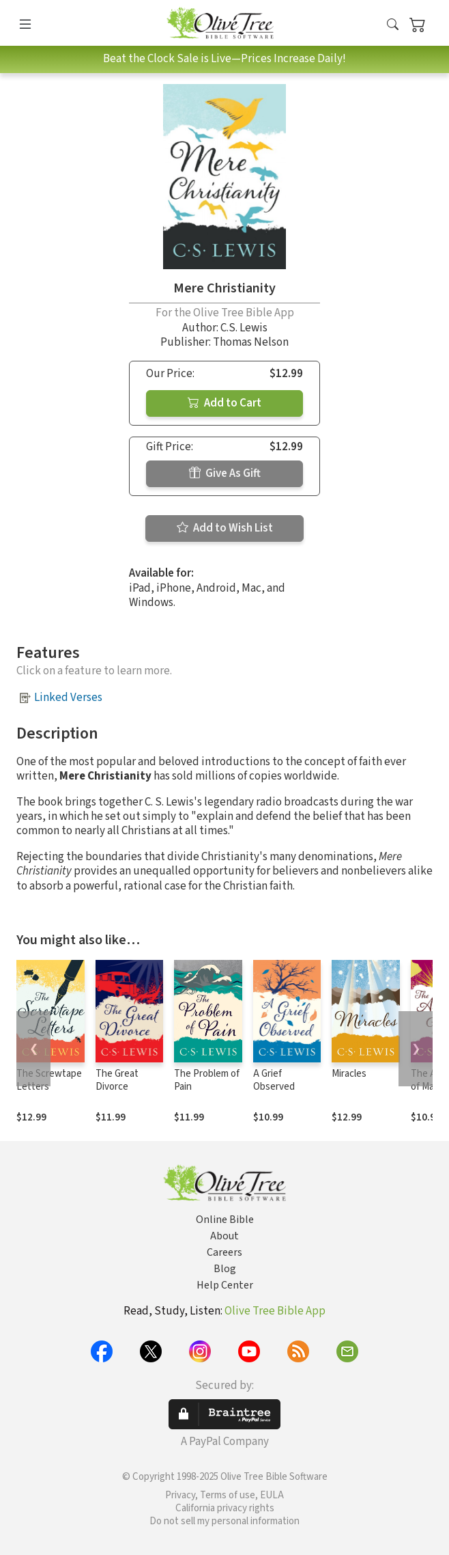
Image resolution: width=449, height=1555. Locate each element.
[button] (393, 25)
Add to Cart (224, 403)
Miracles (349, 1074)
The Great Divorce (117, 1080)
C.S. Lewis (243, 328)
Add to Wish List (225, 528)
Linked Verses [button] (68, 697)
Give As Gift (225, 473)
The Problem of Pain (207, 1080)
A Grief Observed (274, 1080)
